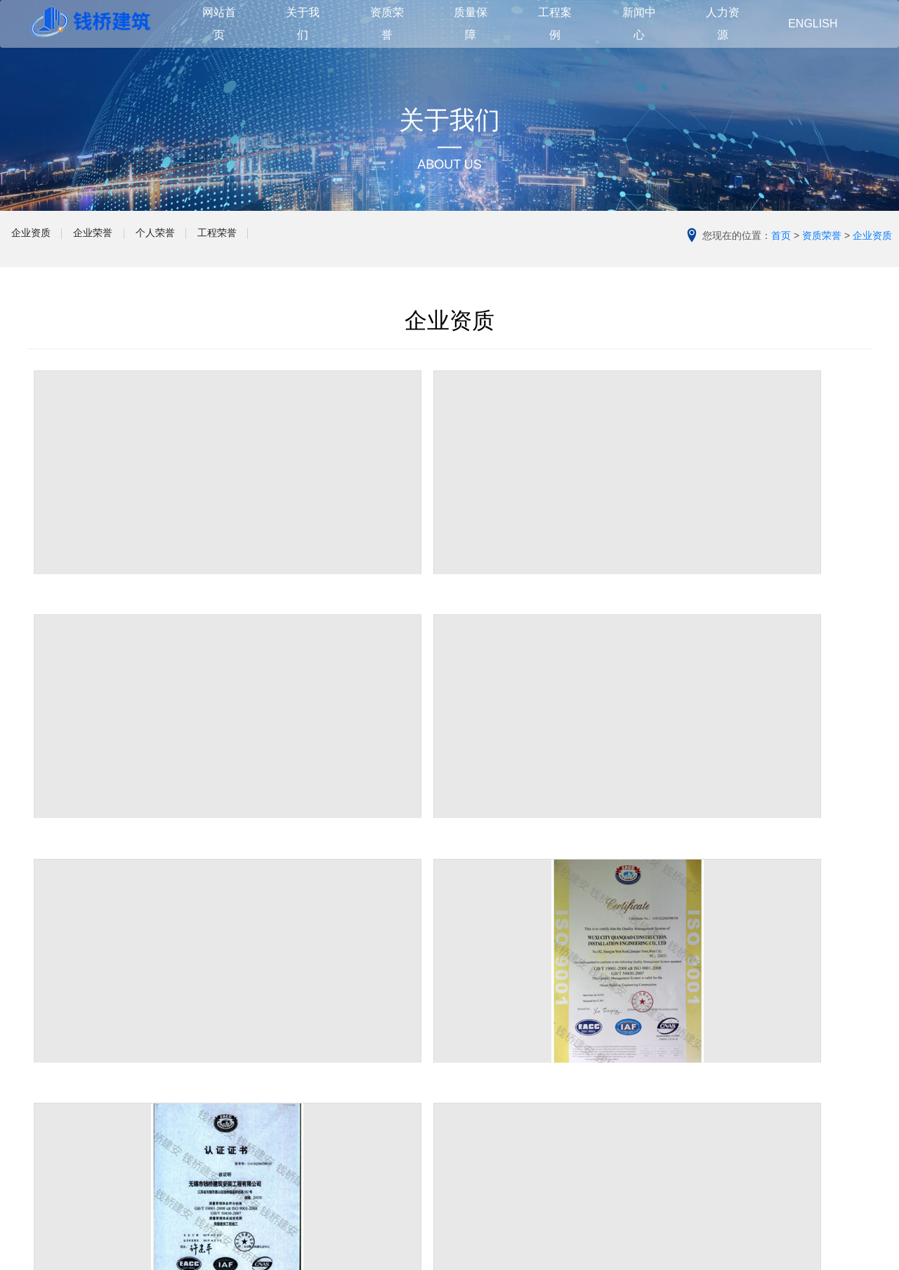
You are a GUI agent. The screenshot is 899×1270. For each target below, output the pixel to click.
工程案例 (342, 1006)
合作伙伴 (46, 1097)
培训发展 (632, 1136)
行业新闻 (632, 1055)
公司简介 (46, 1033)
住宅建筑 (339, 1033)
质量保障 (488, 1006)
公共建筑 (339, 1055)
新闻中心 (634, 1006)
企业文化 (46, 1076)
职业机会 (632, 1157)
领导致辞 (46, 1055)
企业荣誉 (130, 239)
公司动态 (632, 1033)
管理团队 (486, 1033)
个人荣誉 (217, 239)
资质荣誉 (821, 235)
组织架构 (46, 1118)
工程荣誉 (304, 239)
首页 (781, 235)
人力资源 (634, 1088)
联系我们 (46, 1139)
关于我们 (49, 1006)
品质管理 (486, 1076)
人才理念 (632, 1115)
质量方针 (486, 1055)
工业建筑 (339, 1076)
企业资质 (43, 239)
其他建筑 (339, 1097)
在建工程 (339, 1118)
